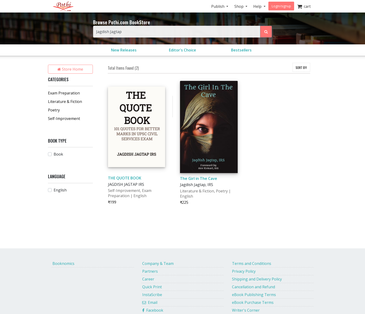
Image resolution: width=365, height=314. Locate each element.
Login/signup (281, 6)
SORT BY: (301, 67)
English (60, 190)
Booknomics (63, 263)
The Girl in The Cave (198, 178)
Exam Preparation (64, 93)
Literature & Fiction (65, 101)
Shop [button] (239, 6)
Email (149, 302)
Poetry (54, 110)
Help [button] (257, 6)
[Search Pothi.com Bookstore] (266, 32)
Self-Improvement (64, 118)
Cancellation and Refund (253, 286)
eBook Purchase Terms (253, 302)
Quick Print (152, 286)
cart (304, 6)
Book (58, 154)
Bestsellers (241, 50)
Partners (150, 271)
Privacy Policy (244, 271)
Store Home (70, 69)
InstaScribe (152, 294)
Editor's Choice (182, 50)
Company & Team (158, 263)
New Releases (124, 50)
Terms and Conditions (251, 263)
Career (148, 279)
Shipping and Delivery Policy (257, 279)
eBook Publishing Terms (254, 294)
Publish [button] (218, 6)
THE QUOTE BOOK (124, 178)
